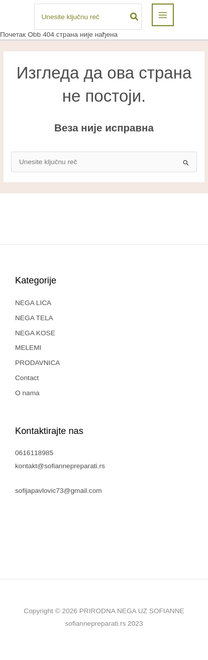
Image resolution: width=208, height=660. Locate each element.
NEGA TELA (34, 318)
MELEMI (28, 347)
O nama (27, 393)
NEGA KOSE (35, 333)
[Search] (134, 16)
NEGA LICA (33, 303)
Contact (27, 378)
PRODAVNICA (37, 362)
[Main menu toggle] (163, 15)
